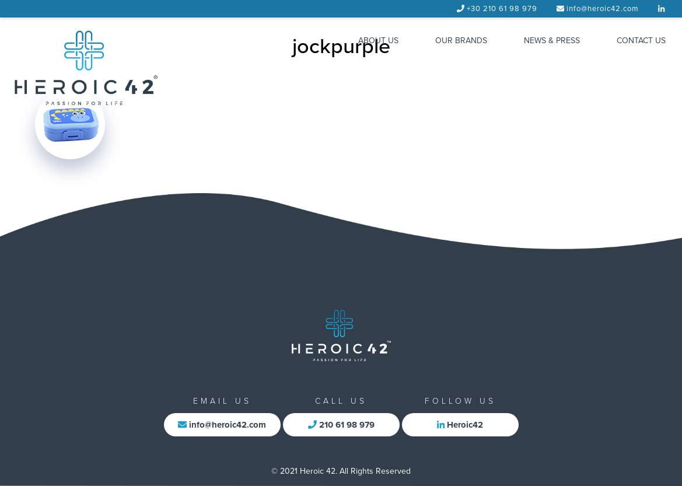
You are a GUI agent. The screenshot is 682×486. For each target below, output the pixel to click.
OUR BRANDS (461, 41)
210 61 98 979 (341, 424)
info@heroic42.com (602, 8)
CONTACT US (641, 41)
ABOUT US (378, 41)
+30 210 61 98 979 (502, 8)
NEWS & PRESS (552, 41)
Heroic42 (460, 424)
